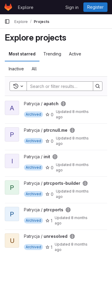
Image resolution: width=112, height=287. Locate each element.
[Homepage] (8, 7)
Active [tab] (75, 53)
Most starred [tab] (22, 53)
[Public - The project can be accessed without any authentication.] (63, 103)
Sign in (72, 7)
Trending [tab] (52, 53)
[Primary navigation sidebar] (7, 21)
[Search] (66, 86)
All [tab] (34, 68)
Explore (25, 7)
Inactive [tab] (16, 68)
